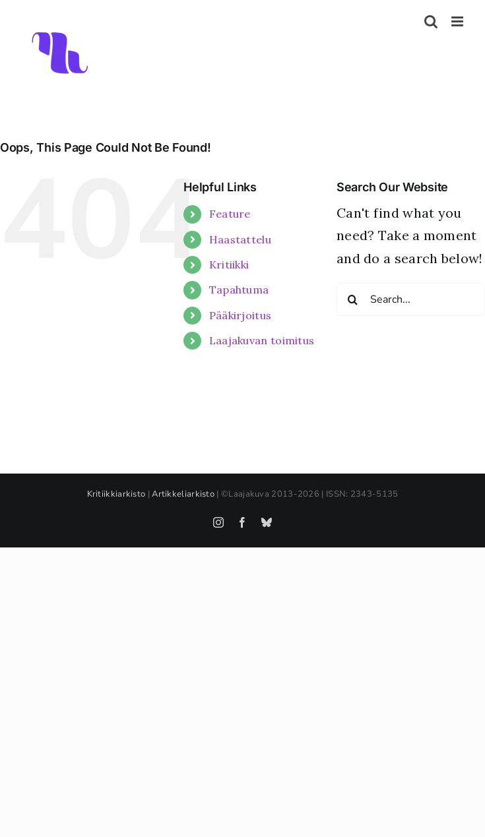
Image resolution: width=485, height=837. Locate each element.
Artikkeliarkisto (183, 494)
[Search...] (411, 299)
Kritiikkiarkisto (116, 494)
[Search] (353, 299)
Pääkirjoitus (240, 315)
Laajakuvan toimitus (262, 340)
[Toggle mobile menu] (458, 21)
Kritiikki (229, 264)
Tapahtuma (239, 289)
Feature (230, 213)
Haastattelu (240, 239)
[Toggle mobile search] (430, 21)
